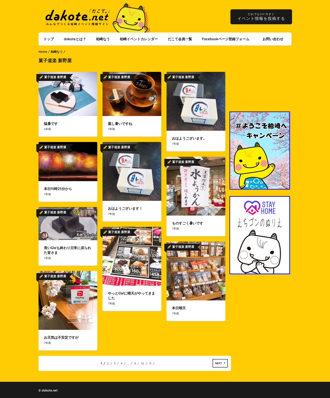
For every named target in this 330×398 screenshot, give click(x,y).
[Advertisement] (260, 81)
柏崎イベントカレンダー (139, 39)
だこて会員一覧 (180, 39)
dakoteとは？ (75, 39)
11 (150, 363)
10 (142, 363)
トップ (48, 39)
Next (218, 363)
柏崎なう (103, 39)
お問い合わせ (273, 39)
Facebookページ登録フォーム (225, 39)
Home (42, 52)
